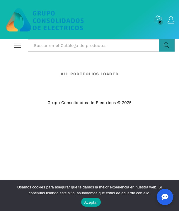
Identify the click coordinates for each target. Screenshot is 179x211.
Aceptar (91, 202)
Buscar (167, 45)
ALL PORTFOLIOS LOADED (90, 74)
